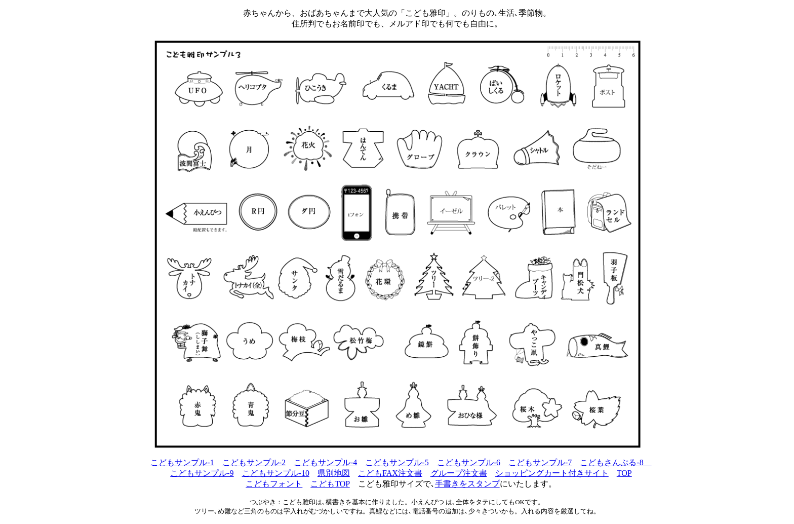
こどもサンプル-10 (275, 473)
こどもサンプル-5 (396, 462)
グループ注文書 (458, 473)
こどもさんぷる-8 (615, 462)
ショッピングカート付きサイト (552, 473)
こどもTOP (329, 483)
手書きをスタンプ (467, 483)
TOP (624, 473)
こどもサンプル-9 (201, 473)
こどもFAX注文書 (390, 473)
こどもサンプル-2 (254, 462)
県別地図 (333, 473)
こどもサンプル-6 (468, 462)
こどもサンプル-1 (182, 462)
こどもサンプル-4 (325, 462)
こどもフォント (274, 483)
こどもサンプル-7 (540, 462)
